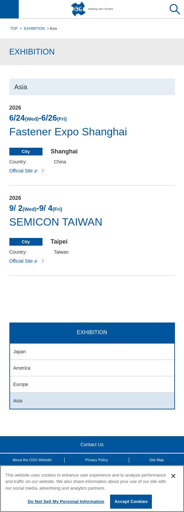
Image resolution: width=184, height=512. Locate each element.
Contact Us (91, 444)
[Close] (173, 476)
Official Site (26, 170)
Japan (19, 351)
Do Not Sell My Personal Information (66, 501)
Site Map (156, 460)
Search (174, 9)
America (21, 368)
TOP (14, 28)
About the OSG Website (32, 460)
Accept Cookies (131, 501)
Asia (17, 400)
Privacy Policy (96, 460)
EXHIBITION (34, 28)
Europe (20, 384)
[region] (92, 488)
